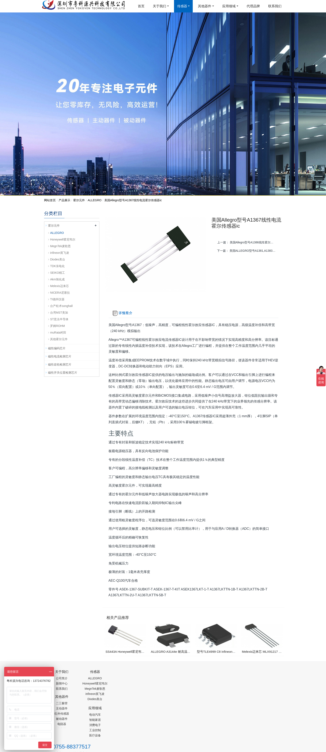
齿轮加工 (79, 732)
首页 (141, 6)
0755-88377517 (234, 674)
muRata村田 (58, 332)
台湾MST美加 (59, 312)
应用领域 (229, 6)
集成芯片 (114, 732)
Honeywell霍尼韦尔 (62, 239)
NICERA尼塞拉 (60, 292)
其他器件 (204, 6)
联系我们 (275, 6)
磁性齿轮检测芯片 (59, 364)
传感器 (182, 6)
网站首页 (50, 200)
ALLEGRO (94, 200)
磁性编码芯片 (56, 348)
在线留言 (261, 722)
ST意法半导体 (59, 319)
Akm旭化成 (57, 279)
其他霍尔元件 (59, 339)
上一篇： (248, 242)
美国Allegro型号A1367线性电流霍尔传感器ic (133, 200)
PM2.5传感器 (96, 732)
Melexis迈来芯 (59, 286)
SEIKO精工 (57, 272)
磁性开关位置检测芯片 (62, 372)
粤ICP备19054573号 (162, 721)
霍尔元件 (79, 200)
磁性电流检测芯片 (59, 356)
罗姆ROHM (57, 326)
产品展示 (64, 200)
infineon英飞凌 (59, 252)
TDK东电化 (57, 266)
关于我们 (159, 6)
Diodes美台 (57, 259)
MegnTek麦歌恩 (60, 246)
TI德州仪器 (57, 299)
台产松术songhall (61, 306)
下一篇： (248, 250)
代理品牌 (253, 6)
